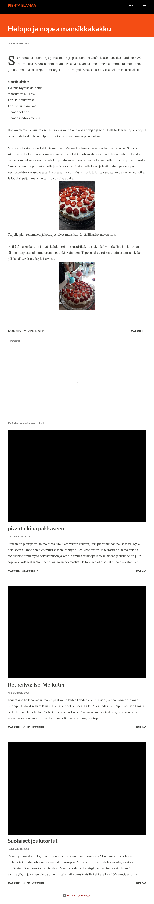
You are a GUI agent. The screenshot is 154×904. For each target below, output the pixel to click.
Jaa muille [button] (137, 331)
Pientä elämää (22, 5)
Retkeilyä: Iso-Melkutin (36, 684)
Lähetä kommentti (33, 727)
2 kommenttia (30, 571)
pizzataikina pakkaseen (36, 528)
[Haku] (132, 5)
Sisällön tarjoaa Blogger (77, 895)
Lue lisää (141, 571)
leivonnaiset (28, 331)
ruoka (41, 331)
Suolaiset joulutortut (33, 840)
